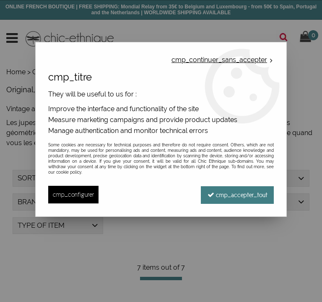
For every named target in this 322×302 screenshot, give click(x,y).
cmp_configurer (73, 194)
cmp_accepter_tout (237, 194)
